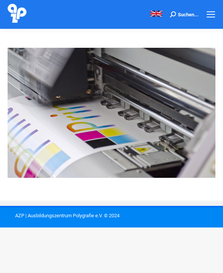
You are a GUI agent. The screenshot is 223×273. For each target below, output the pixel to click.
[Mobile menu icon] (210, 14)
